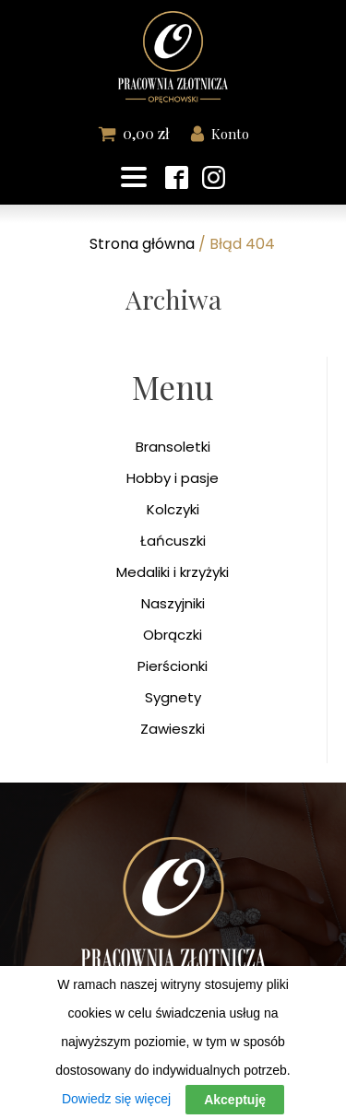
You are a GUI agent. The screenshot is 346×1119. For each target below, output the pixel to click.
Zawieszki (172, 728)
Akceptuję (235, 1099)
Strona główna (142, 243)
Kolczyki (173, 509)
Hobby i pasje (172, 478)
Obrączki (172, 634)
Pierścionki (172, 666)
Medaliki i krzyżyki (172, 572)
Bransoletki (173, 446)
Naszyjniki (173, 603)
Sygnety (173, 697)
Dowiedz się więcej (116, 1098)
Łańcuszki (173, 540)
